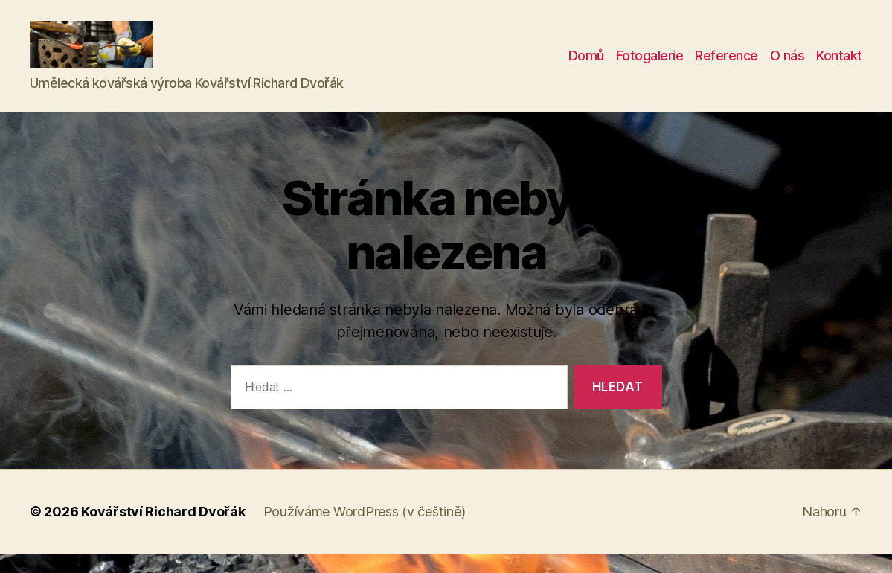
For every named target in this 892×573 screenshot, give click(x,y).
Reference (726, 66)
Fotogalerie (650, 66)
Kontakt (839, 66)
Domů (586, 66)
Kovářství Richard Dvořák (163, 531)
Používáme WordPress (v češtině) (364, 531)
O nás (787, 66)
